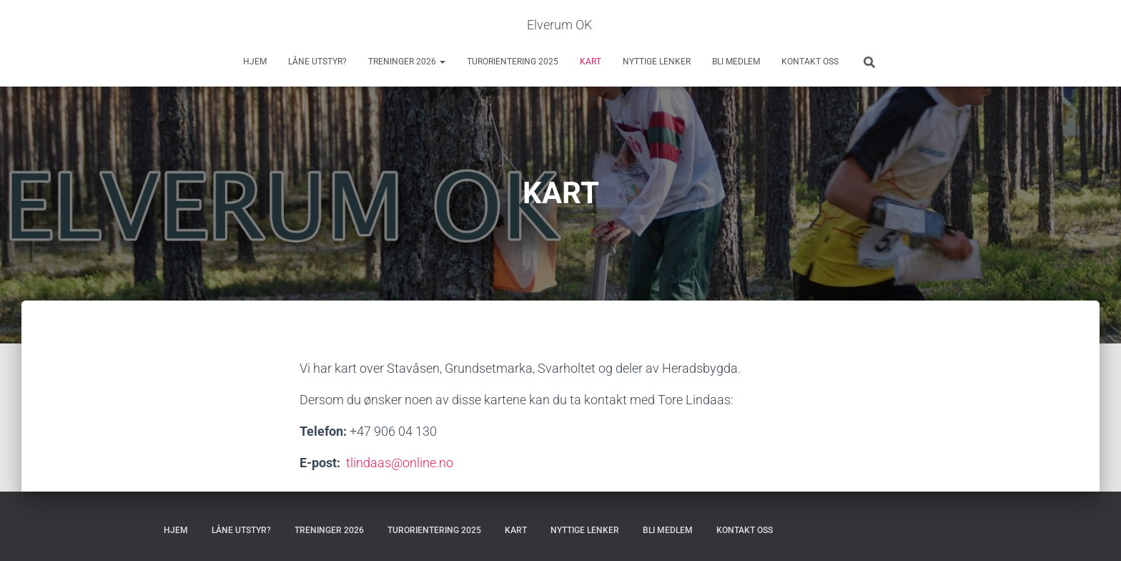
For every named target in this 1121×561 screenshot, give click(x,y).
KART (590, 62)
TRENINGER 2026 (406, 62)
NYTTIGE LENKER (657, 62)
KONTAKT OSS (810, 62)
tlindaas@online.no (399, 462)
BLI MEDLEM (736, 62)
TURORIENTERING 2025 (512, 62)
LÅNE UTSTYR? (317, 62)
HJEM (255, 62)
